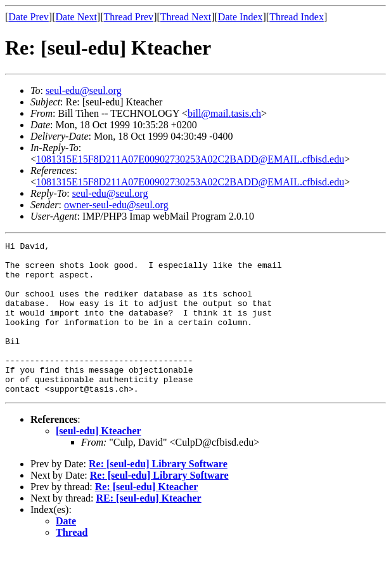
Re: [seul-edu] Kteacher (146, 517)
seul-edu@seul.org (84, 90)
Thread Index (296, 16)
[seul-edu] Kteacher (98, 461)
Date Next (76, 16)
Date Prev (28, 16)
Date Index (240, 16)
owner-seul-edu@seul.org (116, 204)
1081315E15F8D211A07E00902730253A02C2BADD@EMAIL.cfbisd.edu (190, 159)
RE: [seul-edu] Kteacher (149, 528)
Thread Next (185, 16)
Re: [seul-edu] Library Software (158, 494)
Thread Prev (128, 16)
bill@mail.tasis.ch (224, 113)
